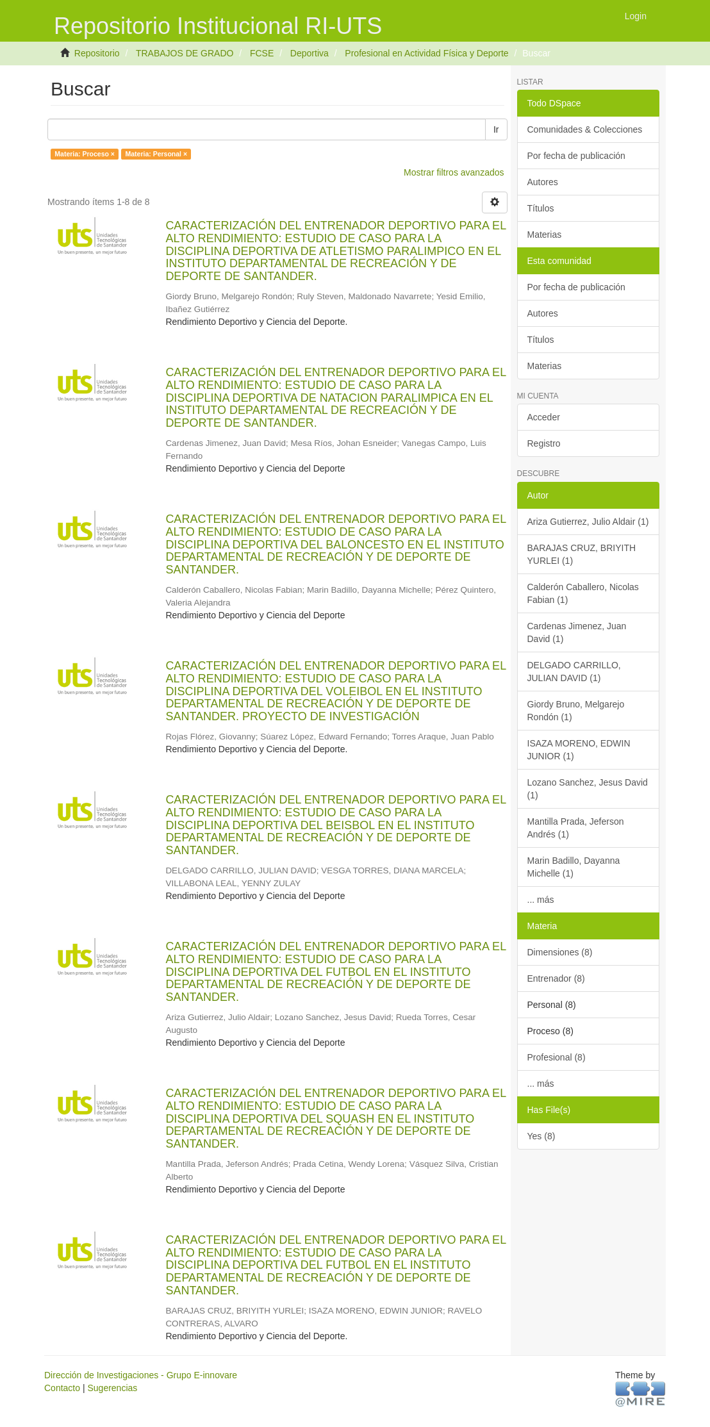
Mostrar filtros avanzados (454, 172)
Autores (542, 182)
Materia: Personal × (156, 154)
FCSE (262, 53)
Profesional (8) (556, 1057)
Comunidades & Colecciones (585, 129)
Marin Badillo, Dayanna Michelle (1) (573, 866)
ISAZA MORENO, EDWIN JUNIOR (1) (579, 749)
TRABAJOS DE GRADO (184, 53)
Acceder (543, 417)
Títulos (540, 208)
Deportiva (309, 53)
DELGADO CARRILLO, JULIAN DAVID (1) (574, 671)
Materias (544, 234)
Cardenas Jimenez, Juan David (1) (577, 632)
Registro (544, 443)
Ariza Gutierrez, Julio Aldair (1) (588, 521)
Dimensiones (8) (560, 952)
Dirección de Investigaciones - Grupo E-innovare (140, 1375)
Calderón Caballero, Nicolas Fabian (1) (583, 593)
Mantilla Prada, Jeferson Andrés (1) (575, 827)
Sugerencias (112, 1388)
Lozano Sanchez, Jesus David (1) (587, 788)
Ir (496, 129)
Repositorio (97, 53)
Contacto (62, 1388)
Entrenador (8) (556, 978)
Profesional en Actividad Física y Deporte (426, 53)
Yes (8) (541, 1136)
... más (540, 900)
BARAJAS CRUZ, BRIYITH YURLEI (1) (581, 554)
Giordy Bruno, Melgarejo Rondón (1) (576, 710)
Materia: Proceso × (84, 154)
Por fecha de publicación (576, 156)
